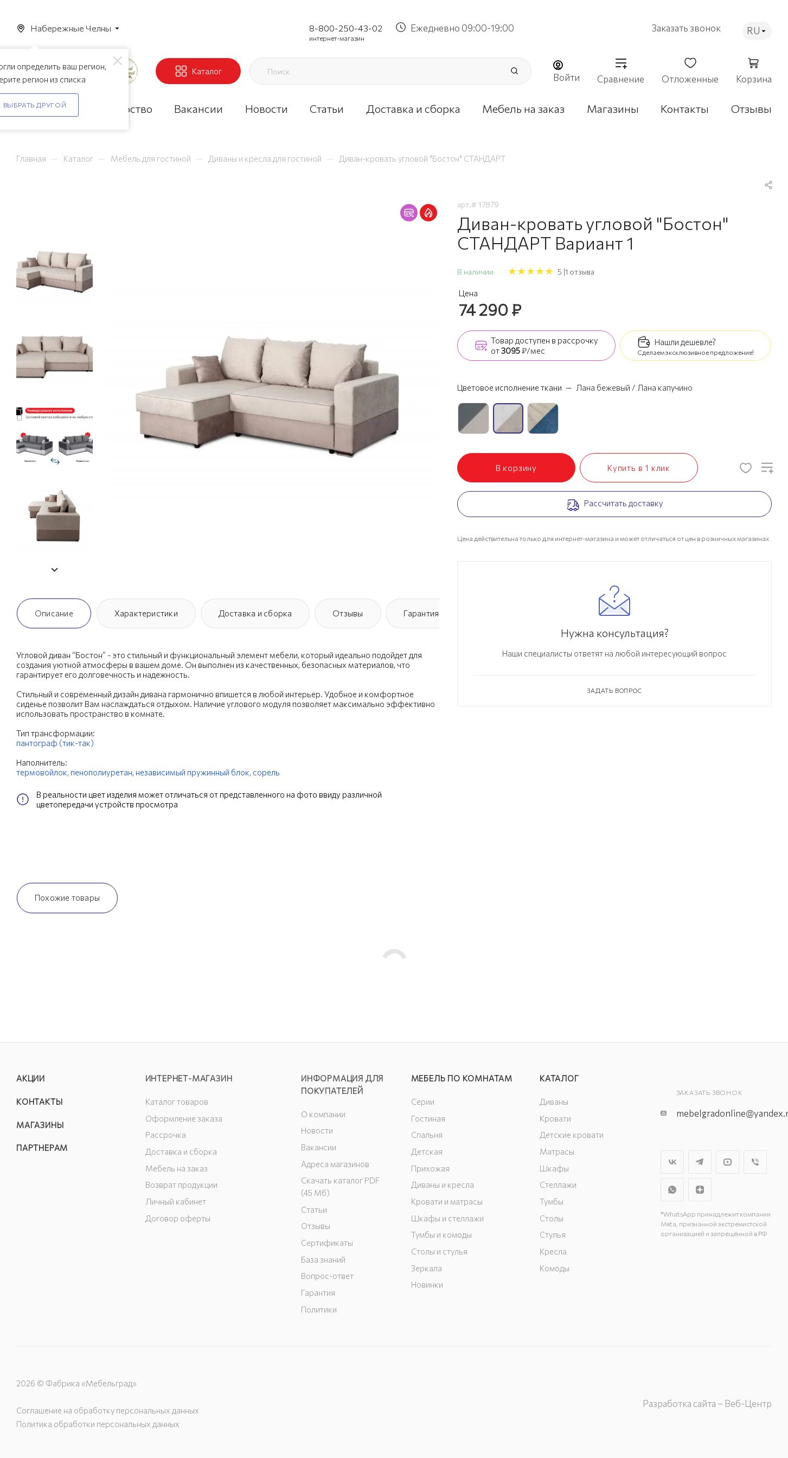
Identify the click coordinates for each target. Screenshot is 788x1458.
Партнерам (42, 1148)
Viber (755, 1162)
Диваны (554, 1101)
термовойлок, (42, 772)
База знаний (323, 1259)
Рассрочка (165, 1134)
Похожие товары (67, 897)
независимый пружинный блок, (193, 772)
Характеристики (146, 613)
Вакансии (318, 1147)
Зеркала (426, 1268)
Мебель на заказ (176, 1168)
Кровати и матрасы (447, 1201)
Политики (319, 1309)
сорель (266, 772)
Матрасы (557, 1151)
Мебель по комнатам (461, 1078)
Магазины (39, 1125)
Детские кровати (572, 1134)
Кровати (555, 1118)
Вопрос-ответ (327, 1276)
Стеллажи (558, 1184)
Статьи (314, 1209)
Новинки (427, 1284)
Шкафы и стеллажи (447, 1218)
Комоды (554, 1268)
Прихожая (430, 1168)
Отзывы (347, 613)
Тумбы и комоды (441, 1234)
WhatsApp (672, 1189)
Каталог (559, 1078)
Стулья (553, 1234)
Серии (422, 1101)
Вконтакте (672, 1162)
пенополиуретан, (102, 772)
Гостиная (428, 1118)
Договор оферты (177, 1218)
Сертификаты (327, 1242)
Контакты (39, 1101)
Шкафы (554, 1168)
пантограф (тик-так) (55, 743)
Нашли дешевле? (685, 342)
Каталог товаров (176, 1101)
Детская (427, 1151)
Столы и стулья (439, 1251)
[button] (54, 570)
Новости (317, 1130)
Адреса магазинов (335, 1164)
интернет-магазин (336, 38)
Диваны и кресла (442, 1184)
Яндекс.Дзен (700, 1189)
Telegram (700, 1162)
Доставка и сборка (255, 613)
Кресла (553, 1251)
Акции (30, 1078)
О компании (323, 1114)
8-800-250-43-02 (345, 28)
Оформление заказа (183, 1118)
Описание (54, 613)
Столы (551, 1218)
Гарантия (421, 613)
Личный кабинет (175, 1201)
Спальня (427, 1134)
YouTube (727, 1162)
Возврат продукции (181, 1184)
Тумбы (551, 1201)
